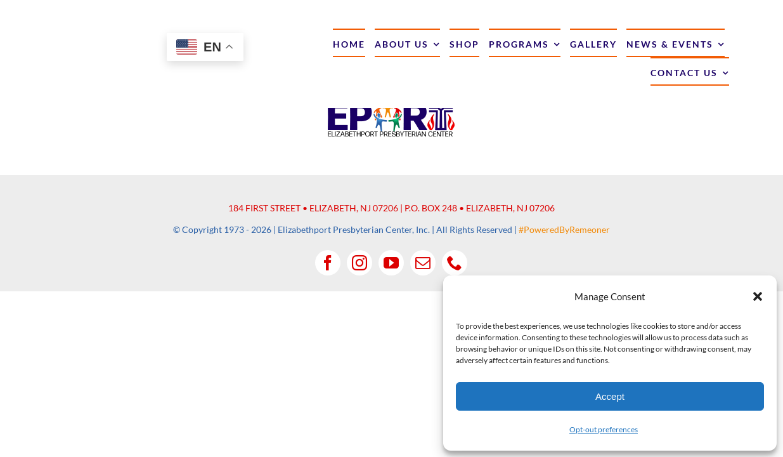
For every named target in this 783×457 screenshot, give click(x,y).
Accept (609, 396)
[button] (757, 296)
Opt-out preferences (603, 429)
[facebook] (327, 262)
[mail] (423, 262)
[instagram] (359, 262)
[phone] (454, 262)
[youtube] (391, 262)
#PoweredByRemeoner (564, 229)
